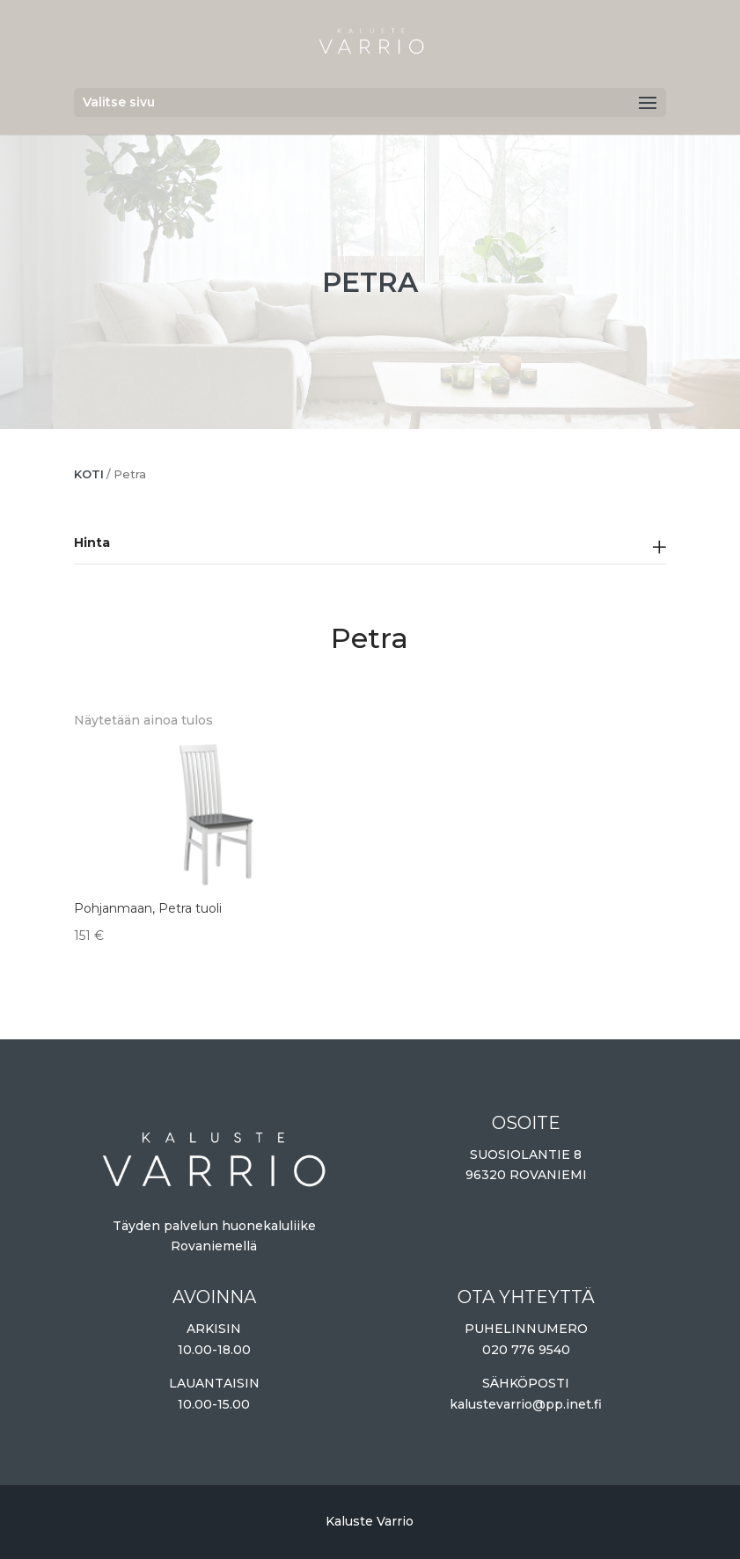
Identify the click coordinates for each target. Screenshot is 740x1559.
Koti (89, 474)
